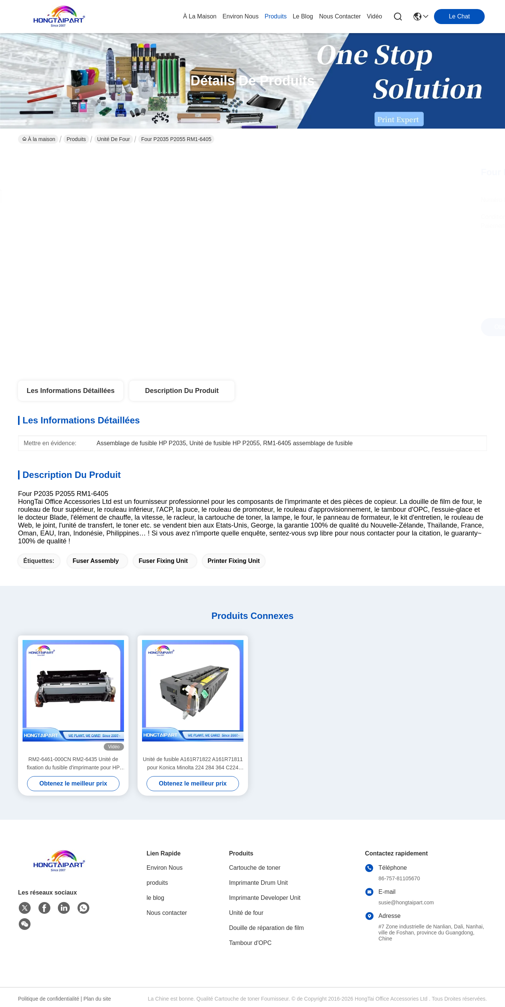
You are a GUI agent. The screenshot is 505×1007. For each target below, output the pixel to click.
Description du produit (182, 390)
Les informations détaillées (71, 390)
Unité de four (113, 139)
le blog (303, 16)
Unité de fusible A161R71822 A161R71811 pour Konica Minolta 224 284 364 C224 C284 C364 (193, 764)
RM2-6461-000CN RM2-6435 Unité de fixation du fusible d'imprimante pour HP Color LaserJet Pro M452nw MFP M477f (73, 764)
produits (276, 16)
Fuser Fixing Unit (163, 561)
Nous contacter (167, 913)
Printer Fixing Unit (234, 561)
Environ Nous (165, 867)
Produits (76, 139)
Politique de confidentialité (48, 999)
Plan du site (97, 999)
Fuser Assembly (96, 561)
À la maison (199, 16)
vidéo (374, 16)
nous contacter (340, 16)
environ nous (240, 16)
